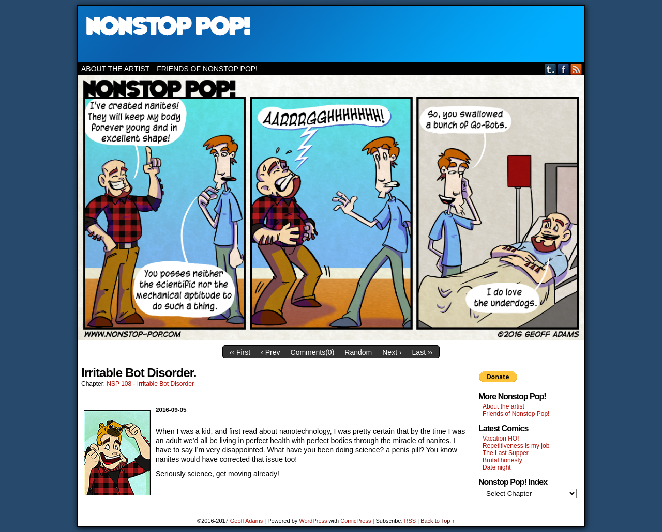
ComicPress (355, 521)
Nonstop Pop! (331, 34)
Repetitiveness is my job (516, 445)
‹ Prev (270, 352)
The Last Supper (506, 453)
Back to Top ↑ (437, 521)
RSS (576, 68)
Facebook (563, 68)
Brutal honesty (502, 460)
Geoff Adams (246, 521)
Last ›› (422, 352)
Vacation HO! (501, 438)
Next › (391, 352)
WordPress (313, 521)
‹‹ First (240, 352)
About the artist (115, 69)
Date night (497, 467)
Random (358, 352)
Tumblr (550, 68)
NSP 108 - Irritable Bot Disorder (150, 383)
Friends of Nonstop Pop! (207, 69)
